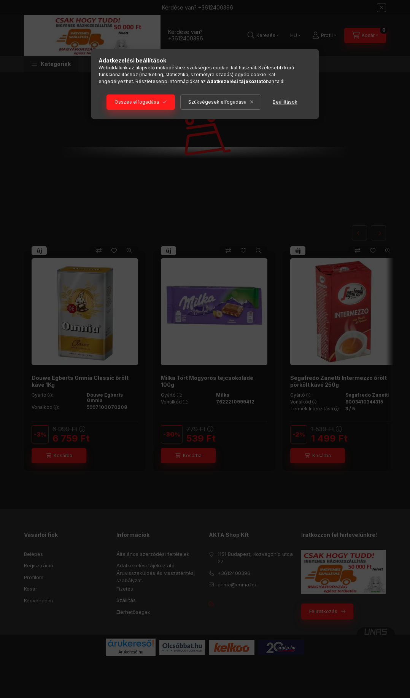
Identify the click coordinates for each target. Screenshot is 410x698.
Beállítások (285, 102)
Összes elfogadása (136, 102)
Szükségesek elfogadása (217, 102)
